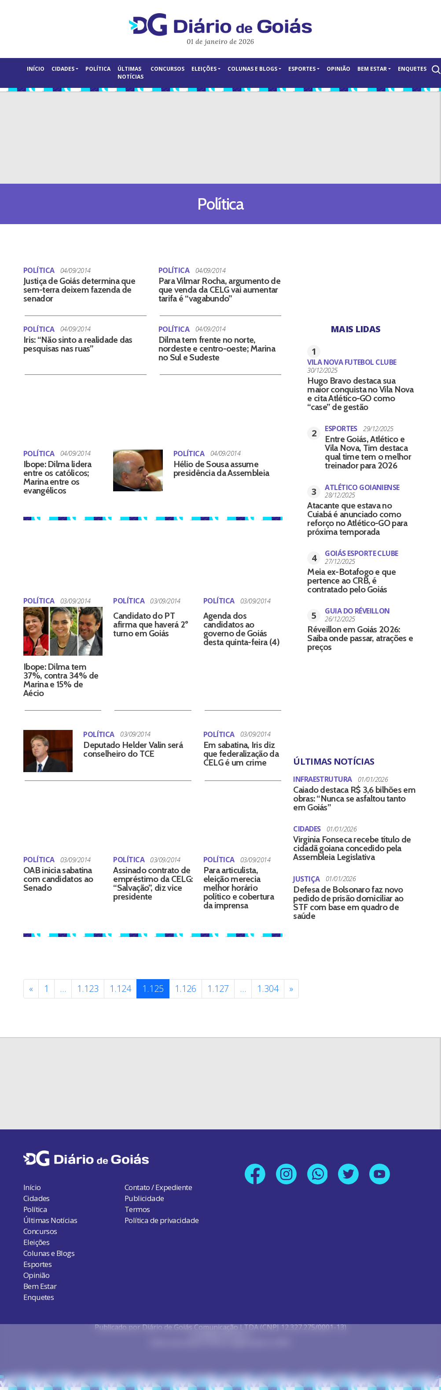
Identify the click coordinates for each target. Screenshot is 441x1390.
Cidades (62, 69)
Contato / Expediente (158, 1187)
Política (97, 69)
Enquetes (412, 69)
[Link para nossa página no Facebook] (255, 1174)
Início (35, 69)
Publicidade (144, 1198)
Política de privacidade (161, 1220)
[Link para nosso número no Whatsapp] (317, 1174)
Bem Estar (372, 69)
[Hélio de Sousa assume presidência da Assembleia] (137, 470)
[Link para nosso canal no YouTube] (380, 1174)
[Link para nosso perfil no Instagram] (286, 1174)
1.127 (218, 988)
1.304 (268, 988)
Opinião (338, 69)
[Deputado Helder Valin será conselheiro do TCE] (48, 751)
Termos (137, 1209)
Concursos (167, 69)
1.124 (120, 988)
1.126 (185, 988)
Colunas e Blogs (252, 69)
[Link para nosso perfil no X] (348, 1174)
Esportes (302, 69)
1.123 (88, 988)
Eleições (204, 69)
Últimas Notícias (130, 72)
